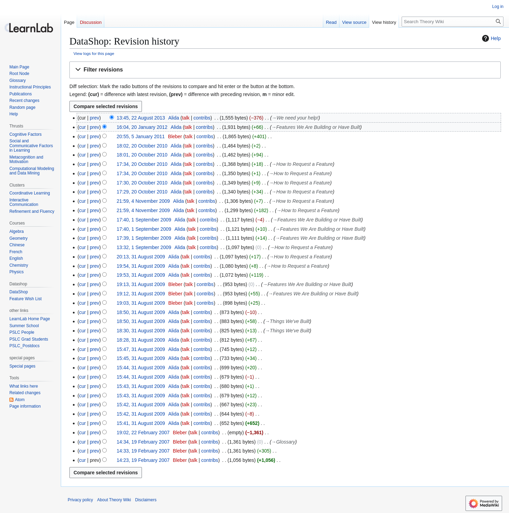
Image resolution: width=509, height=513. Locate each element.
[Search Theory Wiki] (452, 22)
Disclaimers (145, 499)
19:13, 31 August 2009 (141, 284)
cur (82, 127)
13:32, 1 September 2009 (144, 247)
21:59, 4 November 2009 (143, 201)
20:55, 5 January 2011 (141, 136)
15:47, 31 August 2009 (141, 349)
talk (186, 118)
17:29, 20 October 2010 (142, 191)
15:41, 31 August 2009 (141, 423)
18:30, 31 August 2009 (141, 330)
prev (94, 118)
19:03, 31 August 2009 (141, 303)
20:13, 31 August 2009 (141, 256)
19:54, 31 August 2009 (141, 266)
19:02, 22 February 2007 (143, 432)
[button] (285, 70)
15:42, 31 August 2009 (141, 404)
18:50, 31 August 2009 (141, 312)
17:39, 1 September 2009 (144, 238)
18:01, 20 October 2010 (142, 155)
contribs (201, 118)
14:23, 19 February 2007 (143, 460)
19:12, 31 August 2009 (141, 293)
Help (490, 38)
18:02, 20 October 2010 (142, 146)
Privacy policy (80, 499)
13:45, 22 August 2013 (141, 118)
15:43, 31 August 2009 (141, 386)
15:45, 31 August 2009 (141, 358)
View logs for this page (94, 53)
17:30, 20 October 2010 (142, 183)
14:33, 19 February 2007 (143, 451)
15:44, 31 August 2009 (141, 367)
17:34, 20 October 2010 (142, 164)
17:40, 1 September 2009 (144, 219)
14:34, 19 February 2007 (143, 442)
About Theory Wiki (114, 499)
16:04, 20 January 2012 (142, 127)
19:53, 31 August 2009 (141, 275)
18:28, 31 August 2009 (141, 340)
